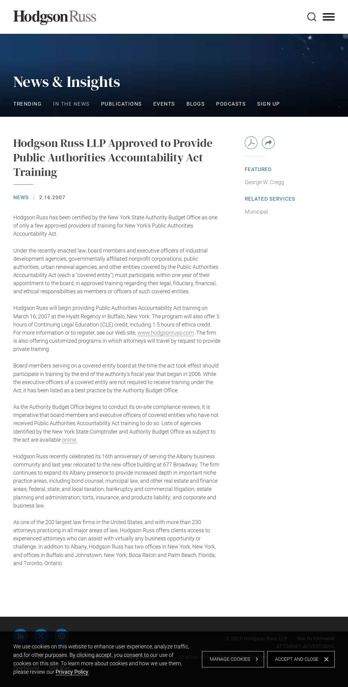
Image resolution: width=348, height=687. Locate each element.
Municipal (256, 211)
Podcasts (231, 104)
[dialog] (174, 659)
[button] (268, 142)
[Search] (311, 16)
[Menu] (328, 17)
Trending (27, 104)
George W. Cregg (264, 182)
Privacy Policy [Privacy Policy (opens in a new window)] (72, 672)
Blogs (196, 104)
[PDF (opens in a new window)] (251, 142)
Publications (121, 104)
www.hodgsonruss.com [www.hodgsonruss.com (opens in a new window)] (165, 332)
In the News (71, 104)
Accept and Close (296, 659)
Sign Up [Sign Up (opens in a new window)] (268, 104)
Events (164, 104)
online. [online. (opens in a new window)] (69, 440)
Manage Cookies (230, 659)
